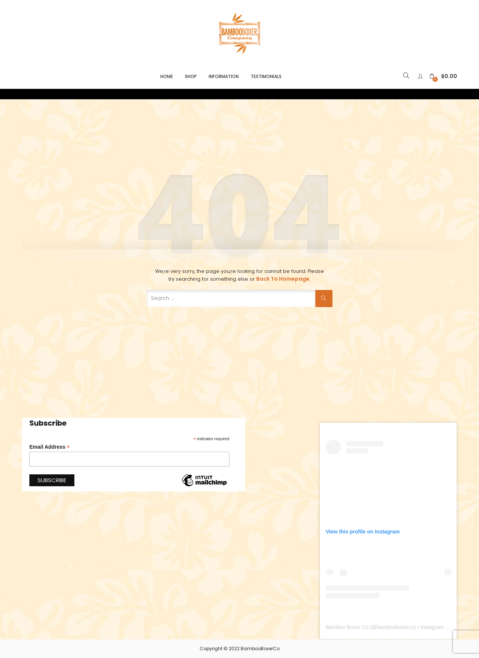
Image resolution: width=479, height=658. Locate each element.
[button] (443, 76)
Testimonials (266, 76)
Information (224, 76)
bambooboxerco (395, 627)
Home (166, 76)
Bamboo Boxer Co (347, 627)
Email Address (49, 447)
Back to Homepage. (283, 279)
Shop (191, 76)
